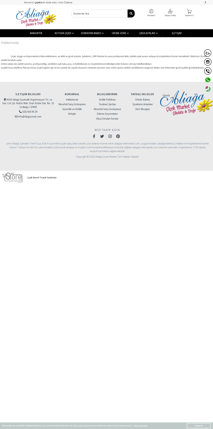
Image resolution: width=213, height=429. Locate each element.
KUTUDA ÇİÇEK (64, 33)
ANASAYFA (36, 33)
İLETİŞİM (177, 33)
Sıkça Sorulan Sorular (107, 118)
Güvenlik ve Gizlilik (72, 109)
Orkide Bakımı (142, 99)
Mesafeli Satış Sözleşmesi (72, 104)
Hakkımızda (72, 99)
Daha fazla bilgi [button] (140, 426)
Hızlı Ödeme (65, 2)
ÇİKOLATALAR (148, 33)
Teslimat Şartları (107, 104)
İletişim (72, 113)
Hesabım (151, 15)
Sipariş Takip (170, 15)
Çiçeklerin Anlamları (142, 104)
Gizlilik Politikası (107, 99)
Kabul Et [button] (199, 426)
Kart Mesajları (142, 109)
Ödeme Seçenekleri (107, 113)
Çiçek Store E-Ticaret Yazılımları (29, 177)
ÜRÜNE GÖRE (120, 33)
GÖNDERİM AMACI (92, 33)
